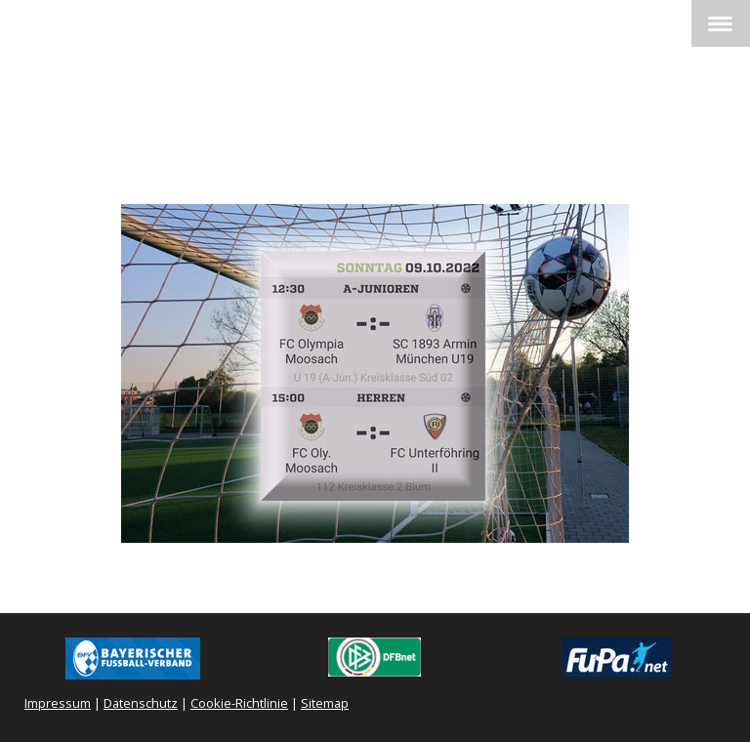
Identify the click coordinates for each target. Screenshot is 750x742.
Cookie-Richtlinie (239, 703)
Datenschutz (141, 703)
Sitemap (325, 703)
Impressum (57, 703)
